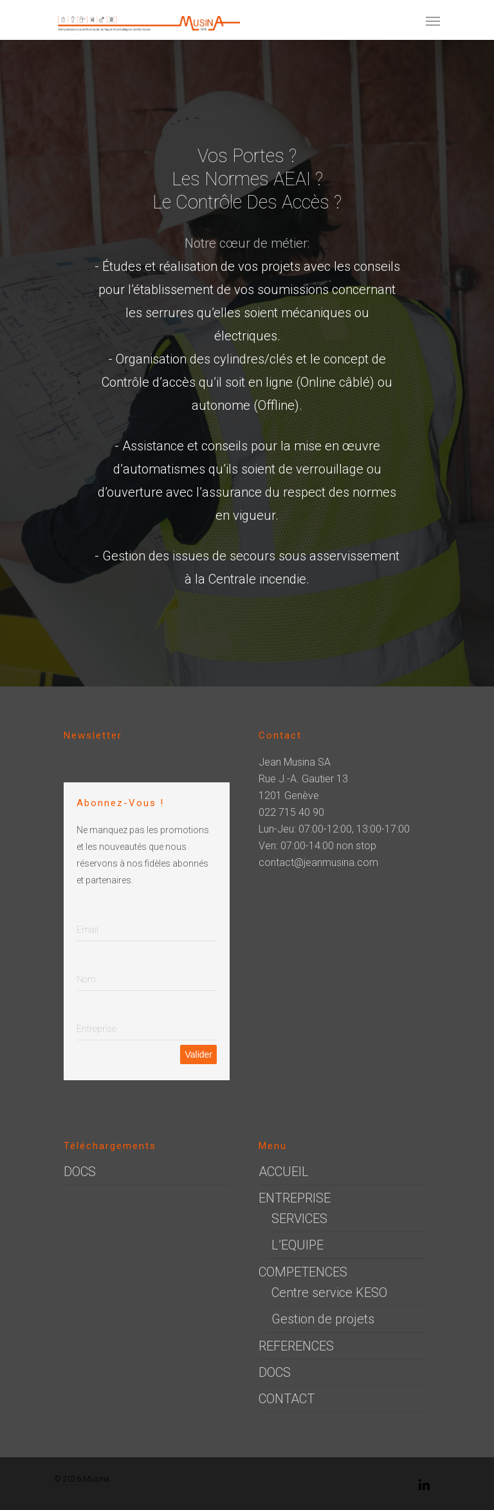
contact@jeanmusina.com (318, 862)
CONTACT (287, 1398)
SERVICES (299, 1218)
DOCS (80, 1171)
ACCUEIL (284, 1171)
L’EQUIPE (297, 1245)
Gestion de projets (322, 1319)
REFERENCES (296, 1346)
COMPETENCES (303, 1272)
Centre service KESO (329, 1292)
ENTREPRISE (295, 1198)
